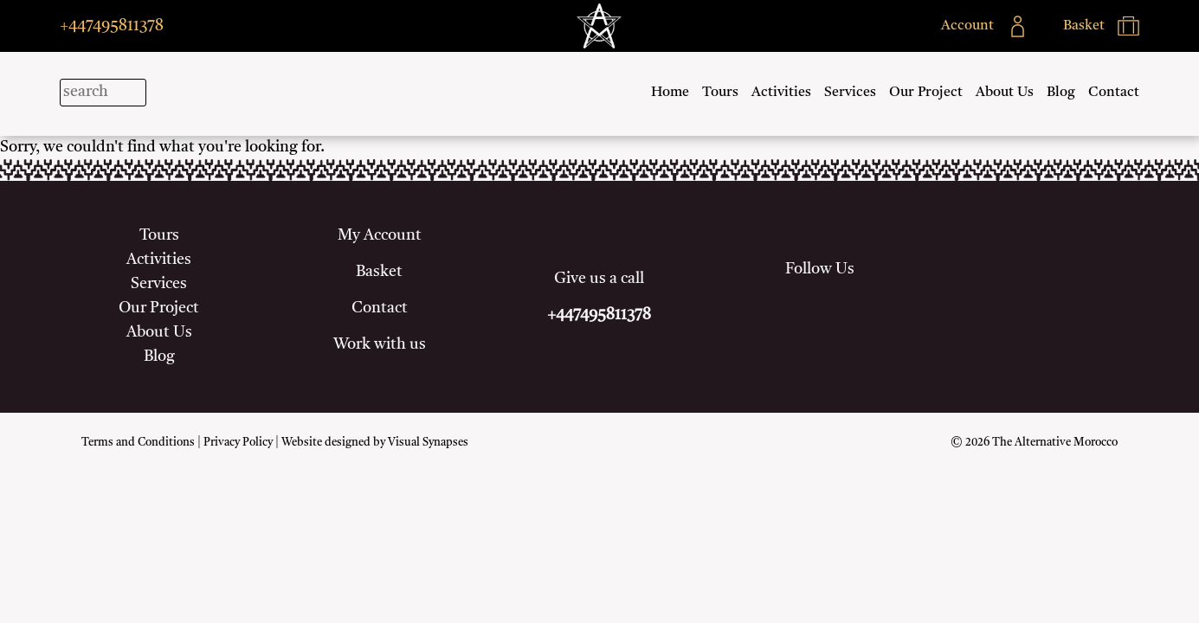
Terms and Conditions (138, 442)
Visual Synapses (428, 442)
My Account (380, 235)
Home (670, 93)
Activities (781, 93)
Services (850, 93)
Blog (1061, 93)
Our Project (926, 93)
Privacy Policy (238, 442)
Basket (379, 271)
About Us (1005, 93)
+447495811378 (112, 26)
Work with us (379, 344)
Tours (720, 93)
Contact (1113, 93)
